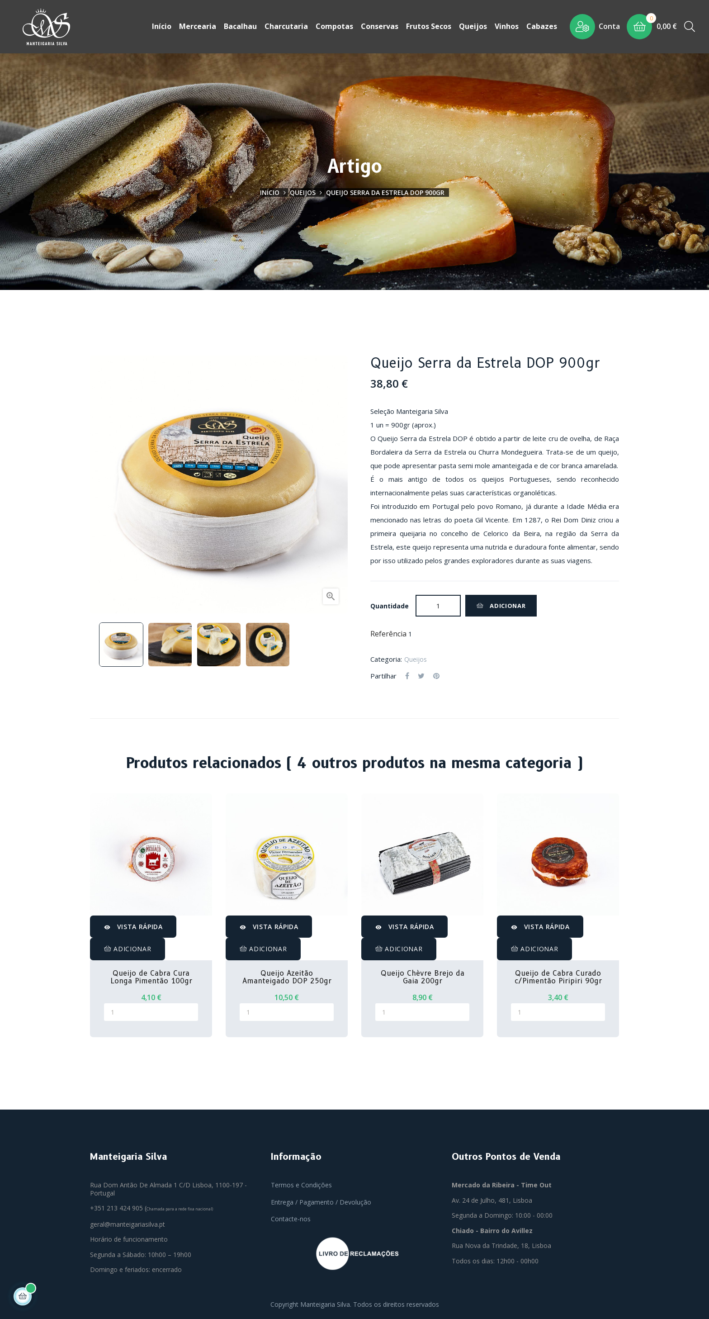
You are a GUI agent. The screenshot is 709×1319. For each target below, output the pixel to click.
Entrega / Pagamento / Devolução (321, 1201)
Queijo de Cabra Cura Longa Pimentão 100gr (151, 977)
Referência (388, 634)
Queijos (415, 659)
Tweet (421, 676)
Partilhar (407, 676)
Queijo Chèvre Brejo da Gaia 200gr (422, 977)
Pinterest (436, 676)
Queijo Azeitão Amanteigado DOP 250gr (286, 977)
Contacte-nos (291, 1219)
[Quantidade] (438, 606)
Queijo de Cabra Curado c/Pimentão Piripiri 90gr (558, 977)
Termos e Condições (301, 1185)
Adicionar (501, 606)
